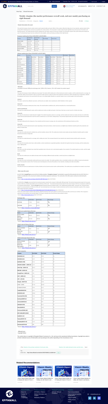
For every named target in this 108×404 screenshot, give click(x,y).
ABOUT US (91, 6)
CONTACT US (100, 6)
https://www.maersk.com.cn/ (27, 195)
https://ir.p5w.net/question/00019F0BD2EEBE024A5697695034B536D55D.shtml (38, 190)
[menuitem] (104, 1)
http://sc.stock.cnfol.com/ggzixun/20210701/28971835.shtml (34, 179)
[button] (95, 1)
